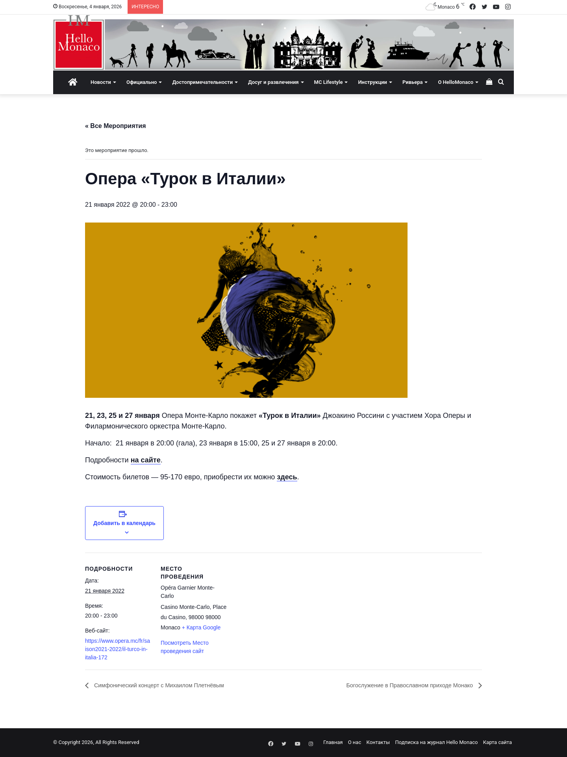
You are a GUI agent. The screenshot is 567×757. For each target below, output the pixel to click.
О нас (354, 743)
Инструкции (372, 82)
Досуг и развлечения (273, 82)
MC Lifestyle (328, 82)
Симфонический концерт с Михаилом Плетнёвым (166, 685)
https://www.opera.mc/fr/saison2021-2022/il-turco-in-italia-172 (117, 649)
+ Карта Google (201, 627)
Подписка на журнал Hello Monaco (436, 743)
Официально (141, 82)
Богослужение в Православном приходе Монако (402, 685)
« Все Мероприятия (115, 125)
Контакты (378, 743)
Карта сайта (497, 743)
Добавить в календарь (124, 523)
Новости (101, 82)
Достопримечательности (202, 82)
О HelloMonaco (455, 82)
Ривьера (412, 82)
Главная (333, 743)
